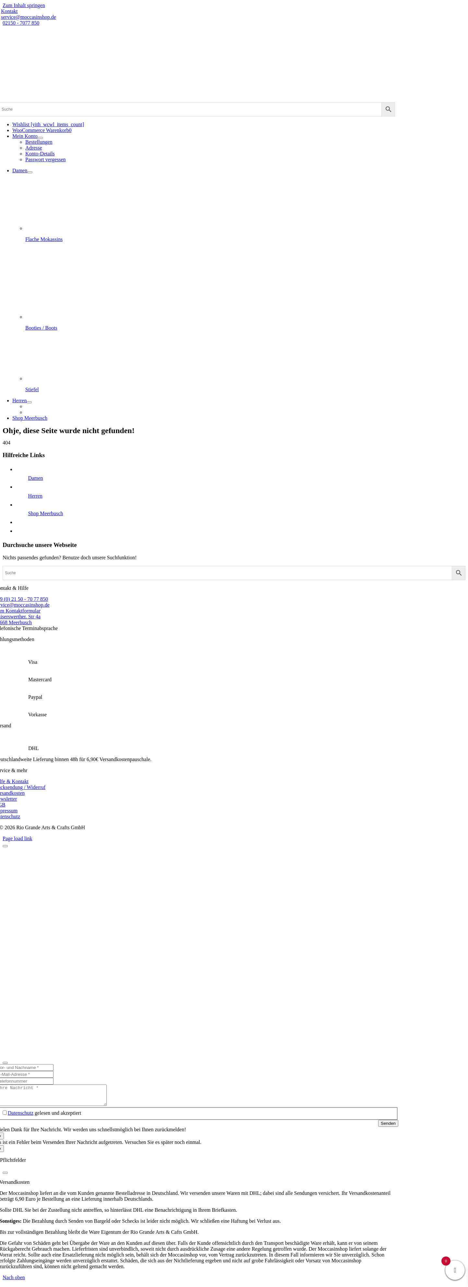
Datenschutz (20, 1117)
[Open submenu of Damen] (29, 172)
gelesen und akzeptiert (44, 1117)
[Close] (5, 846)
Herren (35, 496)
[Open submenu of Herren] (29, 402)
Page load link (17, 838)
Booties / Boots (41, 328)
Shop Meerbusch (45, 513)
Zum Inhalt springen (24, 5)
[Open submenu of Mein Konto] (40, 138)
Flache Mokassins (44, 239)
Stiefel (32, 389)
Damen (35, 478)
